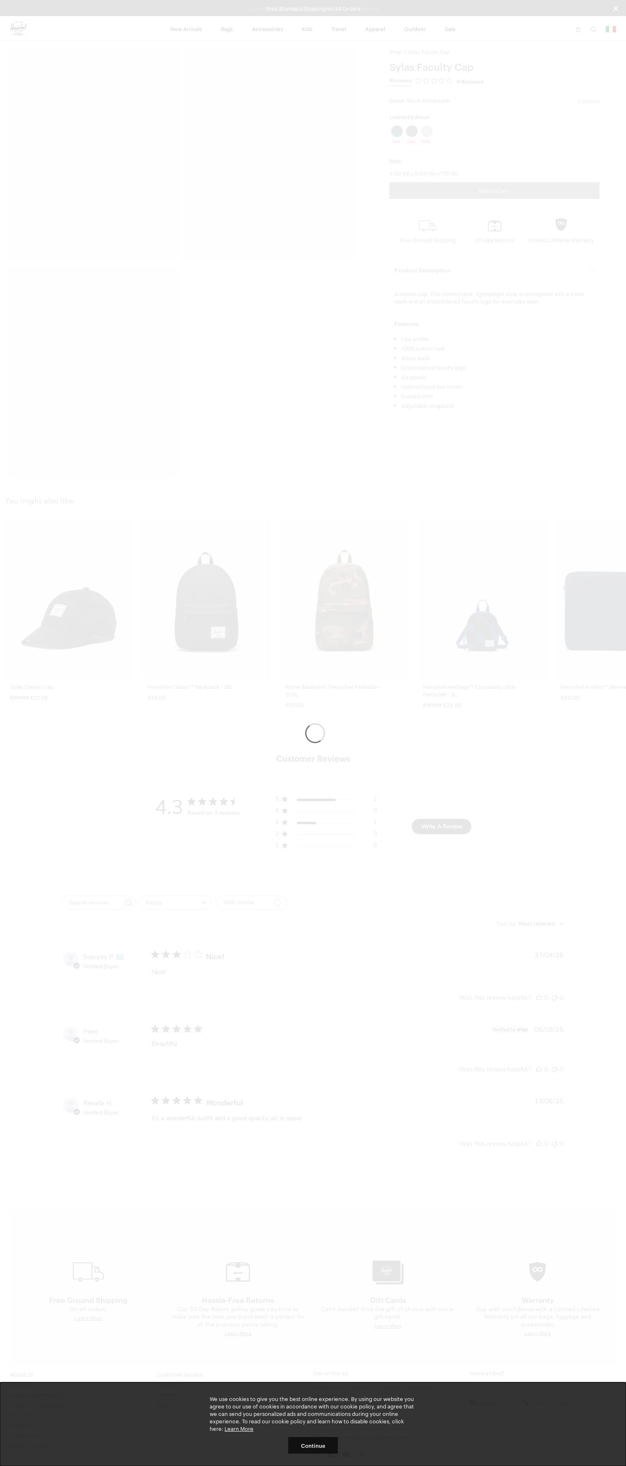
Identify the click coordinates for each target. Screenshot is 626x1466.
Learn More (239, 1428)
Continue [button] (313, 1445)
